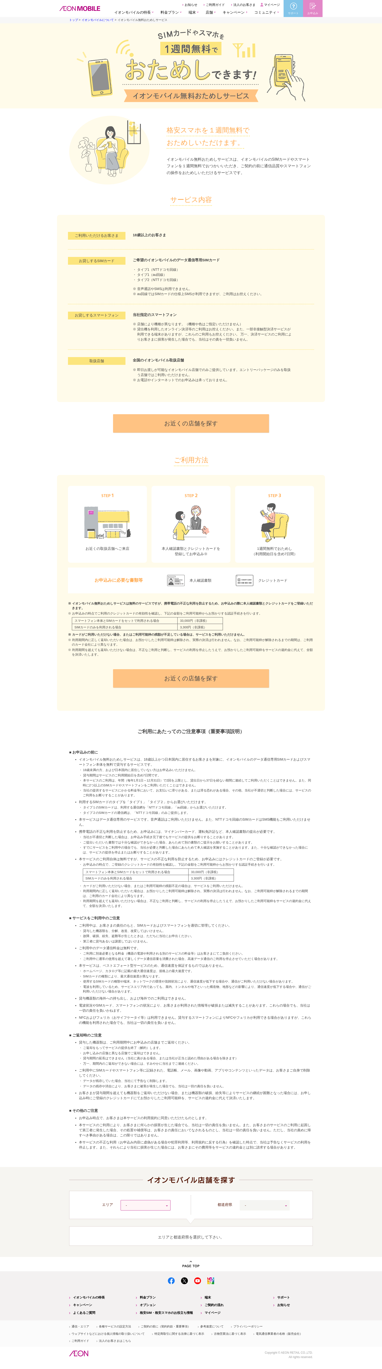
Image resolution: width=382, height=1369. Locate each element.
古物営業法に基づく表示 (230, 1333)
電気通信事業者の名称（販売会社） (279, 1333)
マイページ (272, 5)
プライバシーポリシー (248, 1326)
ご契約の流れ (214, 1305)
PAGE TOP (191, 1264)
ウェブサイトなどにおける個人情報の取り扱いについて (108, 1333)
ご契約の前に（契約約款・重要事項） (166, 1326)
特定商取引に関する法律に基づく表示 (179, 1333)
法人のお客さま (244, 5)
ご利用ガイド (215, 5)
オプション (148, 1305)
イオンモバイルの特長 (89, 1297)
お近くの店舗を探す (191, 423)
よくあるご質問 (84, 1313)
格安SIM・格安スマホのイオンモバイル (79, 8)
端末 (208, 1297)
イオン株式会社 (78, 1353)
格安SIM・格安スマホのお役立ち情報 (166, 1313)
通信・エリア (80, 1326)
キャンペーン (234, 12)
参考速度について (212, 1326)
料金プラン (148, 1297)
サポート (283, 1297)
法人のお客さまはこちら (115, 1341)
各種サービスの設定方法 (115, 1326)
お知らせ (191, 5)
